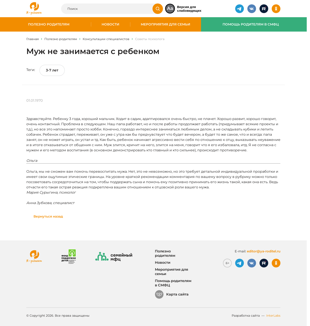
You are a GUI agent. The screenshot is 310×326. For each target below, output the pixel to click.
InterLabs (273, 316)
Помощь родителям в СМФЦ (251, 24)
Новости (110, 24)
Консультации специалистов (106, 39)
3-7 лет (52, 70)
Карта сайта (172, 294)
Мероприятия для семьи (165, 24)
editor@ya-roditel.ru (263, 251)
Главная (32, 39)
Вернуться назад (48, 216)
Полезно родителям (48, 24)
